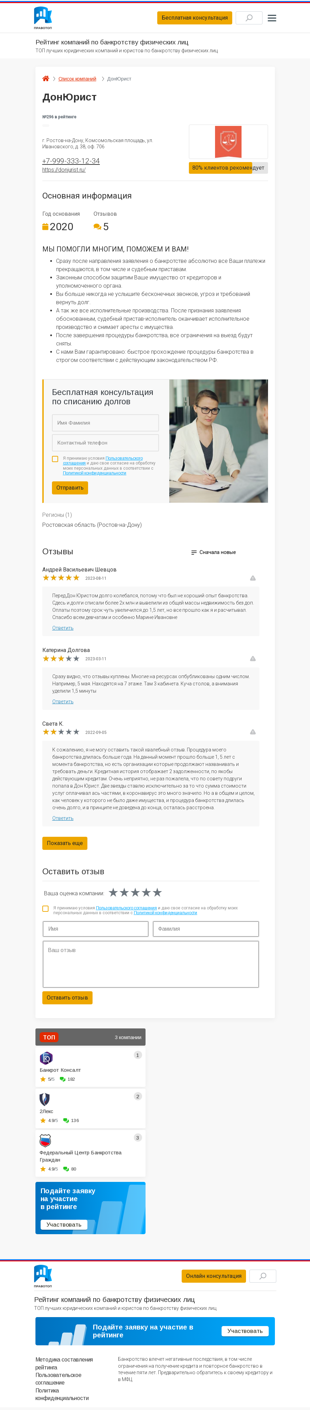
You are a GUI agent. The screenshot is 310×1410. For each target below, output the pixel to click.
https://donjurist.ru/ (64, 171)
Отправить (70, 489)
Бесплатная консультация (191, 18)
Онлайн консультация (210, 1278)
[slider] (61, 579)
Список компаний (77, 80)
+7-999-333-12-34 (71, 162)
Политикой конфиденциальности (95, 474)
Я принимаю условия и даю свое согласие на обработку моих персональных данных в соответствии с (109, 467)
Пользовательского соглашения (126, 909)
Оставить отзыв (67, 999)
